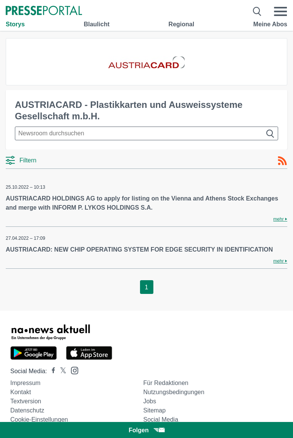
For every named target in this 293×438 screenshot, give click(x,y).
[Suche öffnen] (257, 11)
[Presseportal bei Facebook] (51, 371)
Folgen (146, 430)
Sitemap (154, 410)
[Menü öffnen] (280, 11)
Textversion (25, 401)
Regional (182, 24)
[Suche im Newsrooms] (146, 133)
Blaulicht (96, 24)
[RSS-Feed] (282, 161)
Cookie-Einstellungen (39, 419)
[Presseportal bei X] (60, 371)
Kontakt (20, 392)
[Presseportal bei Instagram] (72, 370)
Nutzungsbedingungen (173, 392)
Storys (15, 24)
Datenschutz (27, 410)
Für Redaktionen (165, 383)
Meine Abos (270, 24)
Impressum (25, 383)
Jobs (149, 401)
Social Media (160, 419)
